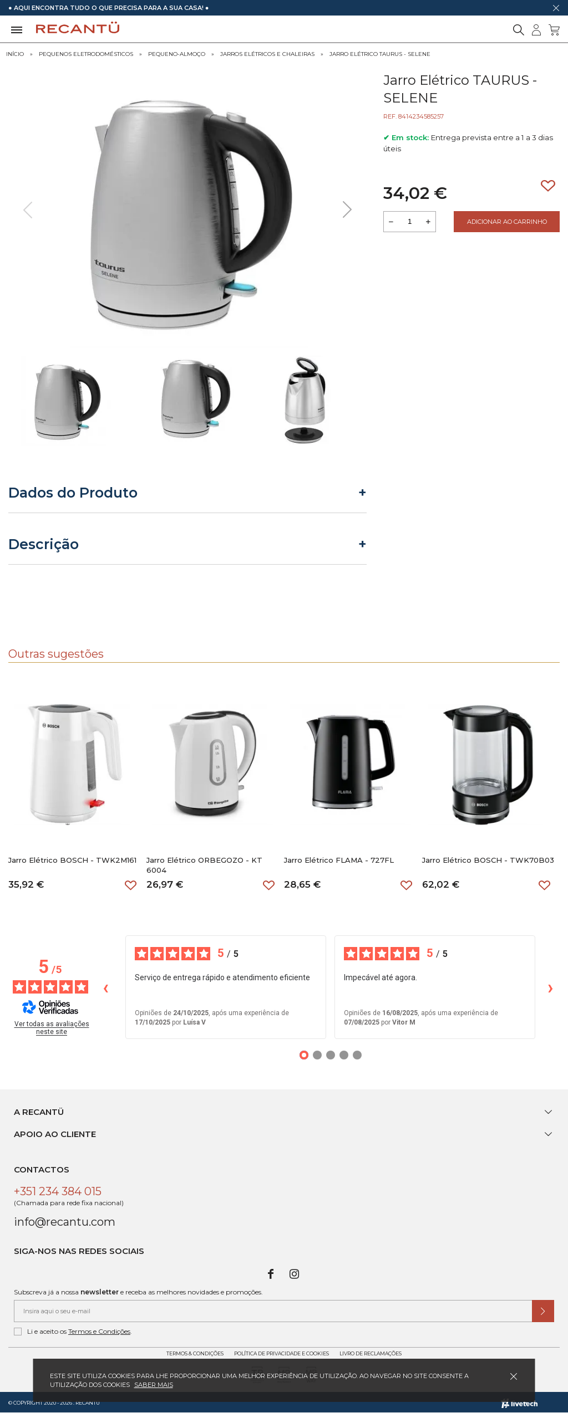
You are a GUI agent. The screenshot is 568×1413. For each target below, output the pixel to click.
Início (15, 54)
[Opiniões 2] (317, 1055)
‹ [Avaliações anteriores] (106, 987)
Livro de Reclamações (370, 1353)
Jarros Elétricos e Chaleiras (267, 54)
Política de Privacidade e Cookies (281, 1353)
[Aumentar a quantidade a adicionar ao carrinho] (428, 221)
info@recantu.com (64, 1221)
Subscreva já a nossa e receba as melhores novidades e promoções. (138, 1292)
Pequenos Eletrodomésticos (86, 54)
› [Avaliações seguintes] (550, 987)
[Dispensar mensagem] (556, 8)
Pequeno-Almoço (176, 54)
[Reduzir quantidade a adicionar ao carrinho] (391, 221)
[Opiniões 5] (357, 1055)
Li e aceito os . (73, 1331)
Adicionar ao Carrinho (507, 222)
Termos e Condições (99, 1331)
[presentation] (27, 210)
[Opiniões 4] (343, 1055)
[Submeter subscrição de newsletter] (543, 1311)
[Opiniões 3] (330, 1055)
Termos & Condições (195, 1353)
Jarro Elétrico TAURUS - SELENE (379, 54)
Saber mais (153, 1385)
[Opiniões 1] (304, 1055)
